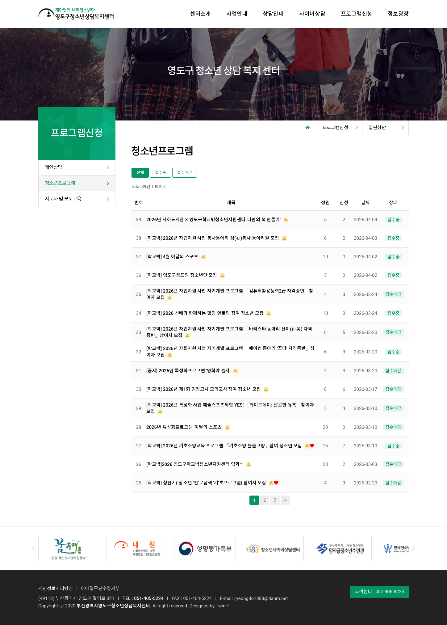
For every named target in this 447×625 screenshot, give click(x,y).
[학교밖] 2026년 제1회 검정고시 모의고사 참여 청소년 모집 (204, 389)
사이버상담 (312, 14)
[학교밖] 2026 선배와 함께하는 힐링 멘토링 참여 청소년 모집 (205, 313)
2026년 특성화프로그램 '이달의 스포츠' (185, 427)
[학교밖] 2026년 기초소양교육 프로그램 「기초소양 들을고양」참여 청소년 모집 (224, 446)
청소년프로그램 (60, 183)
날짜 (365, 202)
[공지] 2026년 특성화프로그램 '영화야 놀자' (189, 371)
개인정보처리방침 (55, 588)
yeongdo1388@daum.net (262, 598)
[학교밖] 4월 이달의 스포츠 (172, 257)
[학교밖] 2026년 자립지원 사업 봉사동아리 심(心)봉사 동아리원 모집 (213, 238)
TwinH (221, 606)
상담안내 (273, 14)
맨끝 (285, 500)
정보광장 (398, 14)
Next (413, 549)
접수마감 (184, 172)
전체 (140, 172)
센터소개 (200, 14)
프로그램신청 (356, 14)
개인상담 (53, 167)
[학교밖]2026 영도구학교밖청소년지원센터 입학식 (195, 464)
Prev (34, 549)
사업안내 (236, 14)
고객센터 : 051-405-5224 (379, 591)
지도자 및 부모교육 (63, 199)
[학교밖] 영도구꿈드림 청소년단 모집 (182, 275)
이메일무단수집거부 (100, 588)
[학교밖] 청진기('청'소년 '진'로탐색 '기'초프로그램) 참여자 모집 (206, 483)
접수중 (160, 172)
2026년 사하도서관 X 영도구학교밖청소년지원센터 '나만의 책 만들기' (214, 219)
